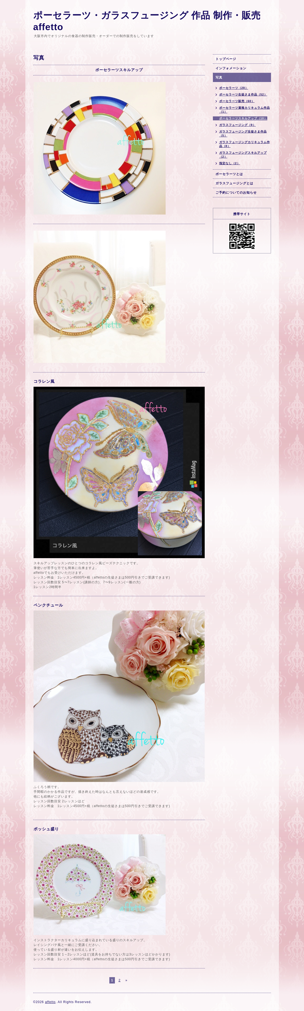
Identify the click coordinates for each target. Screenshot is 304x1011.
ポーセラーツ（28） (233, 87)
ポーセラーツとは (229, 174)
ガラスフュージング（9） (237, 124)
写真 (219, 77)
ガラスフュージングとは (234, 183)
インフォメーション (231, 68)
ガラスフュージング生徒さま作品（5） (243, 133)
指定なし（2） (229, 163)
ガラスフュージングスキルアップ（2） (243, 154)
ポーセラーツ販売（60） (237, 101)
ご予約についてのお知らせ (236, 192)
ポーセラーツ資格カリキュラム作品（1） (244, 109)
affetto (50, 1002)
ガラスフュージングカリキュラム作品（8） (244, 144)
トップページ (226, 59)
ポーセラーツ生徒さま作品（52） (243, 94)
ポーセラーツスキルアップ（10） (243, 118)
